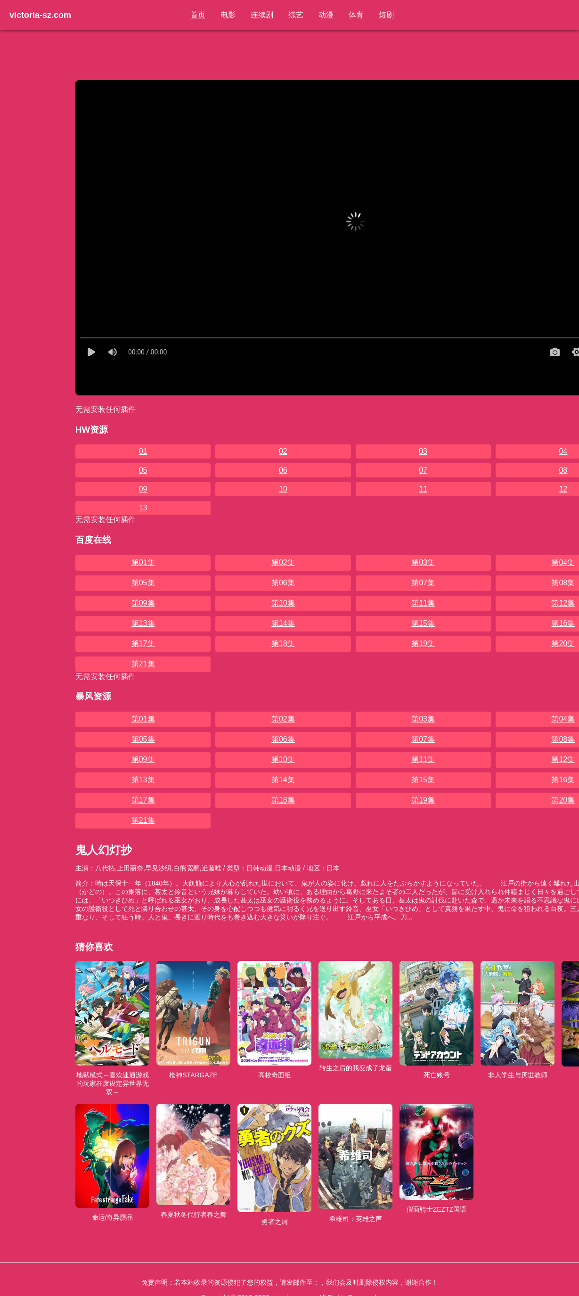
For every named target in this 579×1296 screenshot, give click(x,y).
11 (423, 489)
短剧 (386, 15)
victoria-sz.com (40, 15)
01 (143, 451)
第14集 (283, 623)
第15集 (423, 623)
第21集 (143, 664)
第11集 (423, 603)
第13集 (143, 623)
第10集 (283, 603)
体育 (356, 15)
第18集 (283, 644)
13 (143, 508)
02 (283, 451)
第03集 (423, 562)
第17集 (143, 644)
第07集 (423, 583)
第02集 (283, 562)
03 (423, 451)
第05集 (143, 583)
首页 (197, 15)
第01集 (143, 562)
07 (423, 470)
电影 (228, 15)
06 (283, 470)
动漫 (326, 15)
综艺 (295, 15)
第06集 (283, 583)
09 (143, 489)
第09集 (143, 603)
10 (283, 489)
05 (143, 470)
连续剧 (262, 15)
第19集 (423, 644)
